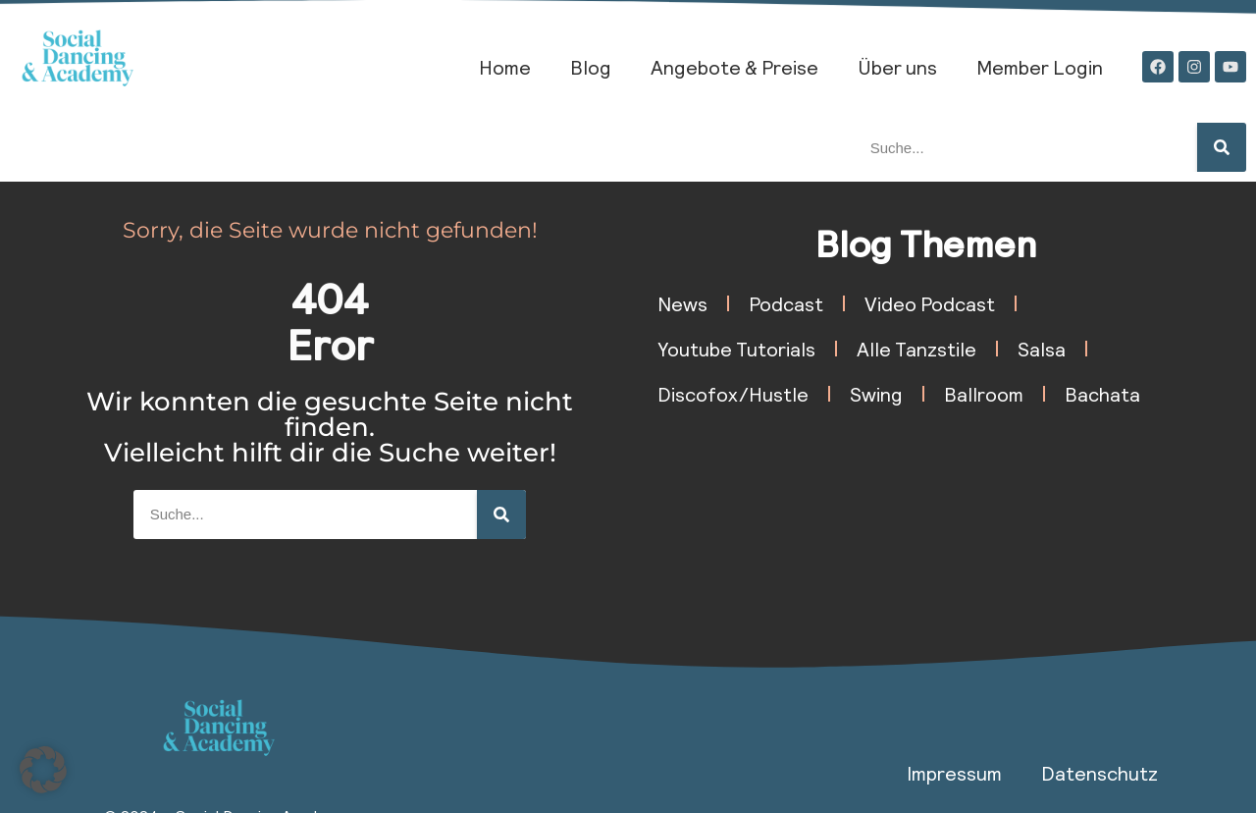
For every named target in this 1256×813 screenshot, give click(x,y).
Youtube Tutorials (736, 348)
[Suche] (1221, 147)
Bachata (1102, 394)
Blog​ (590, 67)
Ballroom (983, 394)
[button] (43, 770)
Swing (876, 394)
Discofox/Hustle (733, 394)
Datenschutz (1099, 773)
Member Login (1039, 67)
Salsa (1042, 348)
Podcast (786, 303)
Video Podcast (929, 303)
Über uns (897, 67)
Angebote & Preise (734, 67)
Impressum (954, 773)
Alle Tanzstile (916, 348)
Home (505, 67)
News (682, 303)
